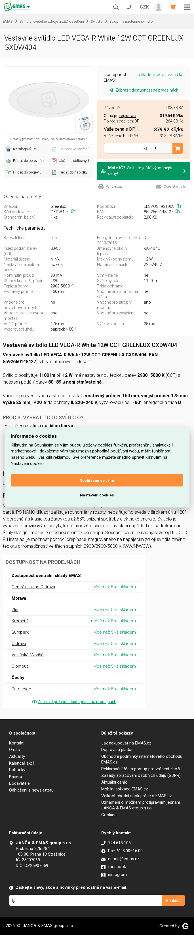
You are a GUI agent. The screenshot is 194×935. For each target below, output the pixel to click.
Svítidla (97, 21)
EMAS (8, 21)
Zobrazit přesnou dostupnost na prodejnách (73, 701)
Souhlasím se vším (97, 480)
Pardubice (21, 688)
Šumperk (20, 632)
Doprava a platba (116, 749)
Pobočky (17, 769)
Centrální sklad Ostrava (33, 586)
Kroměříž (20, 620)
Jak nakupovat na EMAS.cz (126, 743)
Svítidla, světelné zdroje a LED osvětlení (52, 21)
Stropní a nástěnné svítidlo (131, 21)
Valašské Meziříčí (28, 654)
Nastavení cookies (97, 495)
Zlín (15, 609)
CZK (144, 7)
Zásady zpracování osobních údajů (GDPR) (141, 775)
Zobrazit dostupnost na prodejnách (143, 90)
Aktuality (17, 756)
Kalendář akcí (21, 763)
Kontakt (16, 743)
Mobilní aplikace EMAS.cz (124, 789)
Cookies (109, 814)
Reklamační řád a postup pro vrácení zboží (140, 768)
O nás (14, 749)
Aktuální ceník (114, 782)
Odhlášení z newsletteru (31, 790)
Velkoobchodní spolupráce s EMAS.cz (136, 795)
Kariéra (15, 776)
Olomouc (20, 666)
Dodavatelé (19, 783)
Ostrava (19, 643)
